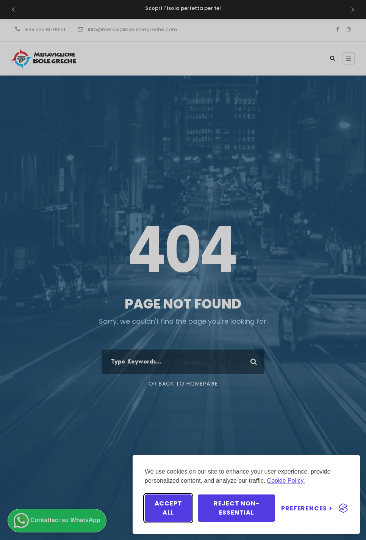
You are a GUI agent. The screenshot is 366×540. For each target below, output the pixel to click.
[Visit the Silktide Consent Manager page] (343, 508)
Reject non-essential (237, 508)
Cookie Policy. (286, 480)
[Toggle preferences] (307, 508)
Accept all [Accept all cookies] (168, 508)
